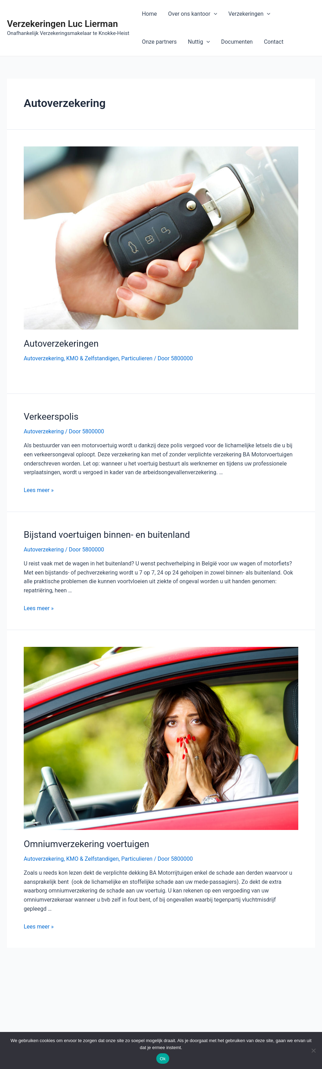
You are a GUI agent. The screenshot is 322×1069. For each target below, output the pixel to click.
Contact (273, 41)
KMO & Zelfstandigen (92, 358)
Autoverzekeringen (61, 343)
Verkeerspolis (51, 416)
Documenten (237, 41)
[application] (213, 14)
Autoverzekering (44, 358)
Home (149, 13)
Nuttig (199, 42)
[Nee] (313, 1050)
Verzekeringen (249, 14)
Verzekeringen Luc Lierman (62, 24)
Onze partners (159, 41)
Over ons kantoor (192, 14)
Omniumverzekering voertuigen (86, 844)
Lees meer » (39, 490)
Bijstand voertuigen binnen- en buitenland (107, 534)
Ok (163, 1058)
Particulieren (136, 358)
